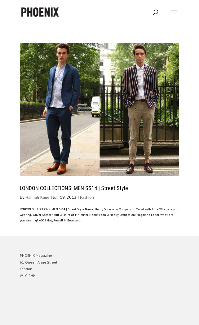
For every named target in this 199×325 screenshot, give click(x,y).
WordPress (129, 317)
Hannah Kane (37, 197)
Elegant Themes (91, 317)
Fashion (87, 197)
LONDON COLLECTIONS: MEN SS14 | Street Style (74, 188)
